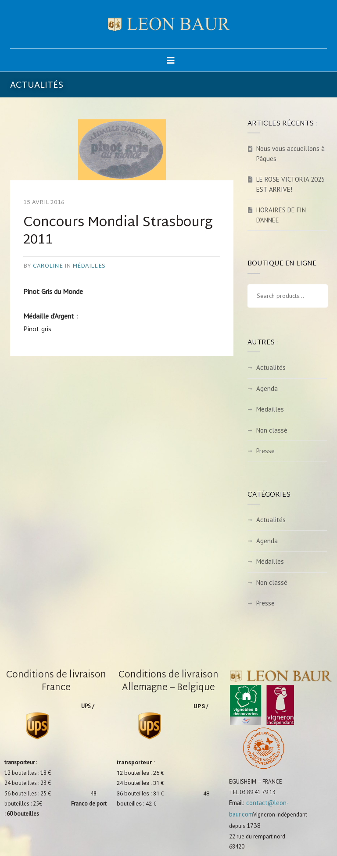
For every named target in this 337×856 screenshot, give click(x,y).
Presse (265, 451)
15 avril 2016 (44, 202)
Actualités (271, 367)
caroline (48, 266)
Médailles (88, 266)
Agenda (267, 388)
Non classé (271, 430)
